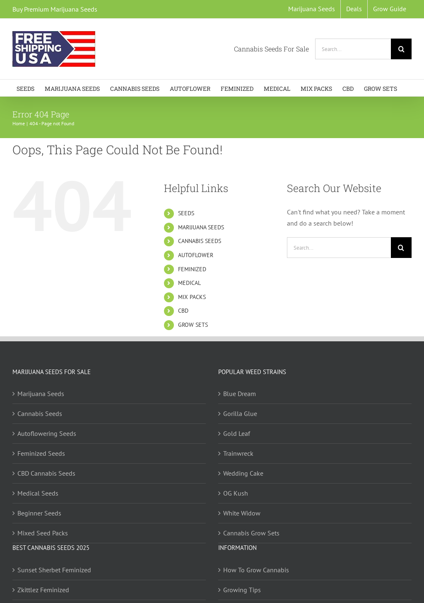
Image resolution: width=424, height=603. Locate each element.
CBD (183, 310)
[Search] (401, 49)
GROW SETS (193, 324)
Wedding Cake (243, 473)
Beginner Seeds (39, 513)
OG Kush (235, 493)
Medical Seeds (37, 493)
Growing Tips (242, 590)
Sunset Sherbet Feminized (54, 570)
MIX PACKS (192, 297)
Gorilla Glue (240, 413)
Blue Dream (239, 393)
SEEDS (186, 213)
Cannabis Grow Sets (251, 533)
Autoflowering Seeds (46, 433)
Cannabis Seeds (39, 413)
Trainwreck (238, 453)
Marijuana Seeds (40, 393)
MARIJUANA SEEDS (201, 227)
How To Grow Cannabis (256, 570)
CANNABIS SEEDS (199, 241)
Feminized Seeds (41, 453)
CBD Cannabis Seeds (46, 473)
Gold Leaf (236, 433)
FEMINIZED (192, 269)
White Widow (241, 513)
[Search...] (353, 49)
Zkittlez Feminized (43, 590)
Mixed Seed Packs (42, 533)
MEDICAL (189, 283)
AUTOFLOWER (195, 255)
